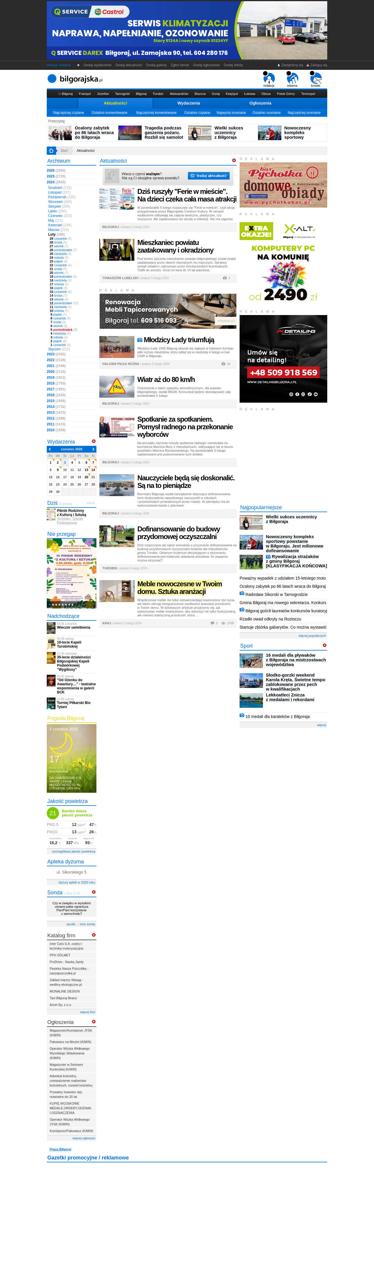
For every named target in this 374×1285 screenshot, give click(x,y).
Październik (61, 197)
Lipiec (57, 211)
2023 (56, 354)
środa (58, 242)
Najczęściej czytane (68, 113)
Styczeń (59, 349)
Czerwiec (60, 216)
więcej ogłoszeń (83, 1138)
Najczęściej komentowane (156, 113)
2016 (56, 395)
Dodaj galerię (156, 65)
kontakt (316, 79)
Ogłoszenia (260, 103)
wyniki (71, 924)
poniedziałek (63, 250)
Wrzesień (60, 202)
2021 (56, 366)
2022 (56, 360)
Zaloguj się (316, 65)
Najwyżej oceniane (231, 113)
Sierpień (59, 206)
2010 (56, 430)
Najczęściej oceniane (304, 113)
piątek (58, 261)
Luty (56, 234)
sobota (59, 257)
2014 (56, 407)
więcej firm (87, 1012)
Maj (55, 220)
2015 (56, 401)
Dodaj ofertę (233, 65)
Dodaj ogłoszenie (206, 65)
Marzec (58, 230)
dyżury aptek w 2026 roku (77, 882)
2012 (56, 418)
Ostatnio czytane (197, 113)
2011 (56, 424)
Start (64, 151)
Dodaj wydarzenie (98, 65)
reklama (292, 79)
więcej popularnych (312, 635)
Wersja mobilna (59, 65)
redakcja (269, 79)
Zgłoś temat (180, 65)
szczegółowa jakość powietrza (73, 851)
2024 (56, 182)
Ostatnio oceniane (266, 113)
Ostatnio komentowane (109, 113)
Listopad (59, 192)
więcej (321, 725)
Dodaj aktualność (128, 65)
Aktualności (115, 103)
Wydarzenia (188, 103)
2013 (56, 413)
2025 (56, 176)
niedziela (61, 253)
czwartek (61, 238)
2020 (56, 372)
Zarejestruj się (290, 65)
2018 (56, 383)
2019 (56, 377)
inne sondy (87, 924)
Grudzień (60, 188)
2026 (56, 170)
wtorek (59, 246)
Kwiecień (59, 225)
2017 (56, 389)
